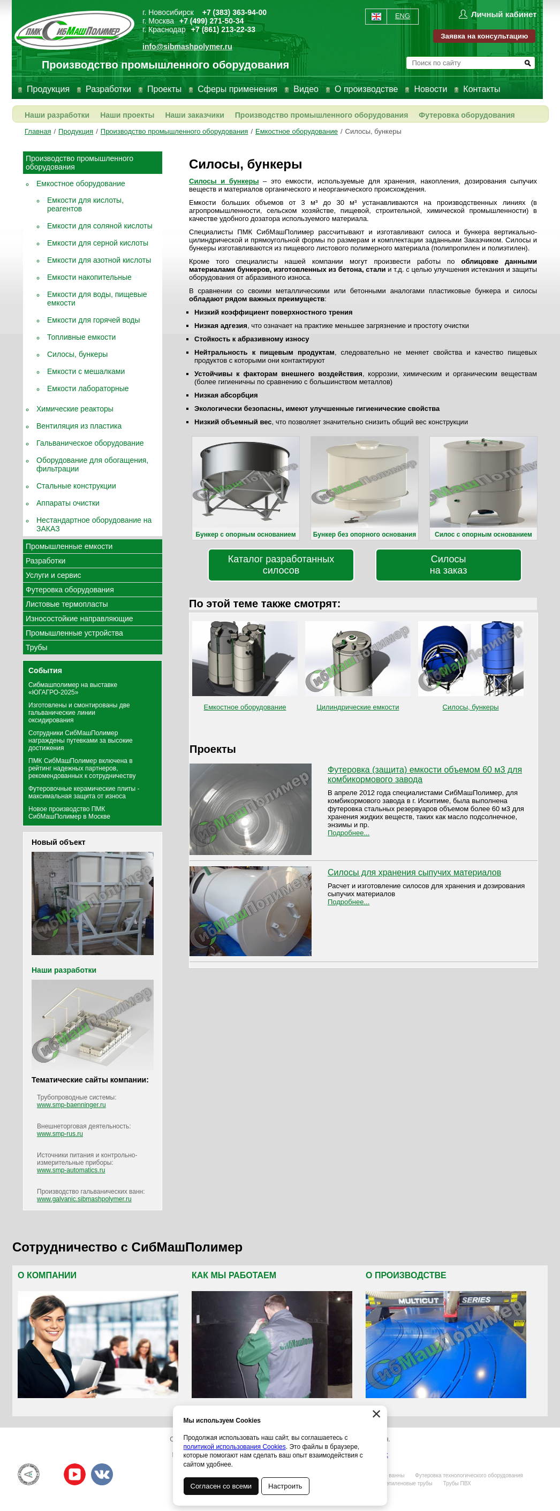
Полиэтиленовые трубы (402, 1483)
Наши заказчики (194, 115)
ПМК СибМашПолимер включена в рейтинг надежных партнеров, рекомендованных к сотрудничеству (81, 768)
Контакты (481, 89)
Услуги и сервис (53, 575)
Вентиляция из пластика (79, 426)
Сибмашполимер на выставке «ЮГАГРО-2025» (72, 688)
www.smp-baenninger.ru (71, 1105)
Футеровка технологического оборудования (469, 1475)
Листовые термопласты (67, 604)
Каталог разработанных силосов (281, 565)
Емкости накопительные (89, 277)
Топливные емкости (81, 337)
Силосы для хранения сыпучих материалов (414, 872)
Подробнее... (348, 833)
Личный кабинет (504, 14)
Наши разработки (57, 115)
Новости (430, 89)
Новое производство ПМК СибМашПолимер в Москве (69, 812)
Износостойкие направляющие (79, 618)
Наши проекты (127, 115)
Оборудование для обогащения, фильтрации (92, 464)
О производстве (366, 89)
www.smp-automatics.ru (71, 1170)
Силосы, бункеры (373, 131)
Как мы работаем (234, 1275)
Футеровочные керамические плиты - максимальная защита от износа (84, 792)
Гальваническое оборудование (90, 443)
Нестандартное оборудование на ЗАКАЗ (94, 524)
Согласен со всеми (221, 1486)
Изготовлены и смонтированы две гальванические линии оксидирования (79, 712)
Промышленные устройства (74, 633)
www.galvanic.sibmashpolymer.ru (84, 1199)
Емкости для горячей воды (93, 320)
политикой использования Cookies (235, 1447)
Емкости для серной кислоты (97, 243)
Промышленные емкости (69, 546)
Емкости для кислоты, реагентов (85, 204)
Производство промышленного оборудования (321, 115)
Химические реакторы (74, 409)
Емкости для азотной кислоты (99, 260)
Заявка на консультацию (484, 36)
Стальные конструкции (76, 486)
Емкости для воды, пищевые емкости (97, 298)
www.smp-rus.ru (60, 1134)
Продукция (48, 89)
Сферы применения (237, 89)
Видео (306, 89)
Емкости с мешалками (86, 371)
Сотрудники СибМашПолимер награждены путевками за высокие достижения (80, 740)
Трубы (37, 647)
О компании (47, 1275)
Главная (38, 131)
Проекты (164, 89)
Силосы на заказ (448, 565)
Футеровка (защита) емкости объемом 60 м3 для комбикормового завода (425, 774)
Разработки (108, 89)
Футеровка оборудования (466, 115)
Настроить (286, 1486)
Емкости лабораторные (88, 388)
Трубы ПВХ (457, 1483)
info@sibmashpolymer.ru (187, 46)
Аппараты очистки (68, 503)
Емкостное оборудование (296, 131)
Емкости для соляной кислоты (100, 226)
